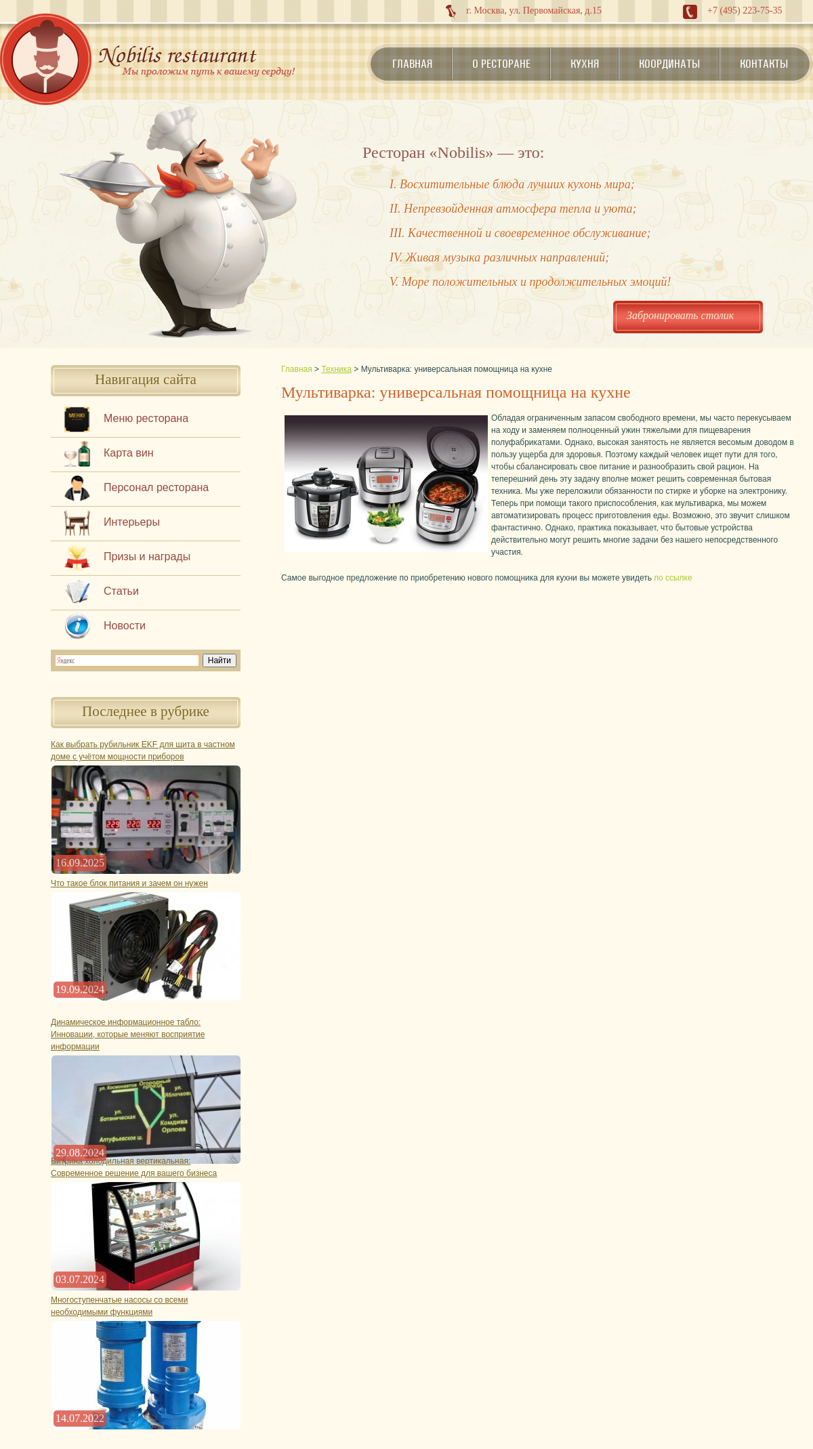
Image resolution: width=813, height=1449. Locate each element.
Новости (125, 625)
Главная (412, 63)
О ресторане (501, 63)
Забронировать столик (680, 315)
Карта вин (129, 453)
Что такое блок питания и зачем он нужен (129, 883)
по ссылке (673, 578)
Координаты (669, 63)
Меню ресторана (146, 418)
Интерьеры (132, 522)
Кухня (584, 63)
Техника (336, 369)
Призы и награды (147, 556)
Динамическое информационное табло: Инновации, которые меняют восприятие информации (128, 1034)
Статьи (121, 591)
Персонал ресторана (156, 487)
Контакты (764, 63)
